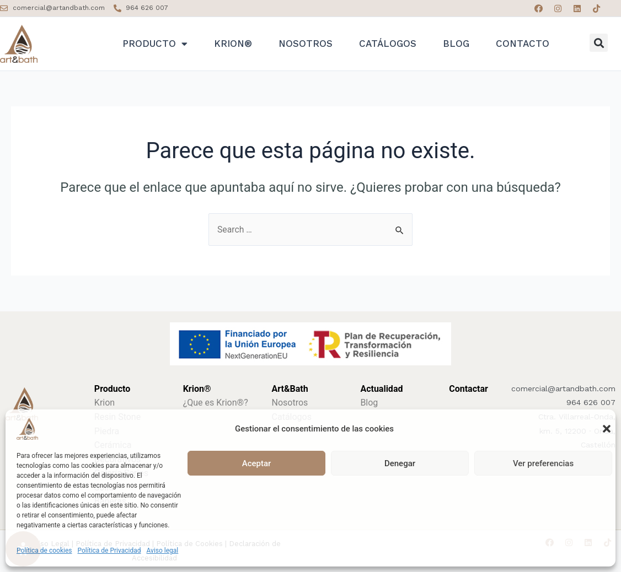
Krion (104, 402)
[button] (606, 428)
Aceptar (256, 463)
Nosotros (306, 43)
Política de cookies (44, 550)
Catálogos (387, 43)
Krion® (233, 43)
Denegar (399, 463)
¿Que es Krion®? (215, 402)
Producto (155, 44)
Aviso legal (163, 550)
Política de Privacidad (109, 550)
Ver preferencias (543, 463)
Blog (456, 43)
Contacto (522, 43)
